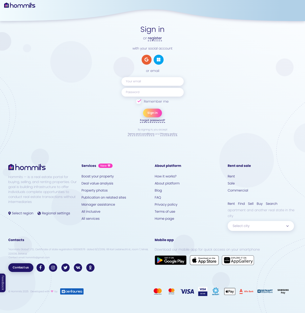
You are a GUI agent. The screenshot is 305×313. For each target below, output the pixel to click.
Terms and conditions (141, 134)
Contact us (21, 267)
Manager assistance (98, 204)
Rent (231, 176)
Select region (20, 213)
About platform (167, 183)
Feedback (3, 283)
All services (90, 218)
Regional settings (54, 213)
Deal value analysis (97, 183)
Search (271, 203)
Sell (251, 203)
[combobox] (261, 226)
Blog (158, 190)
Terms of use (165, 211)
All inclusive (90, 211)
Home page (164, 218)
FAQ (158, 197)
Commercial (238, 190)
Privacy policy (168, 134)
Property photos (94, 190)
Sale (231, 183)
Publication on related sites (103, 197)
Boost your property (97, 176)
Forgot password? (152, 120)
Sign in (152, 113)
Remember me (156, 101)
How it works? (165, 176)
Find (241, 203)
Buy (260, 203)
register (155, 38)
